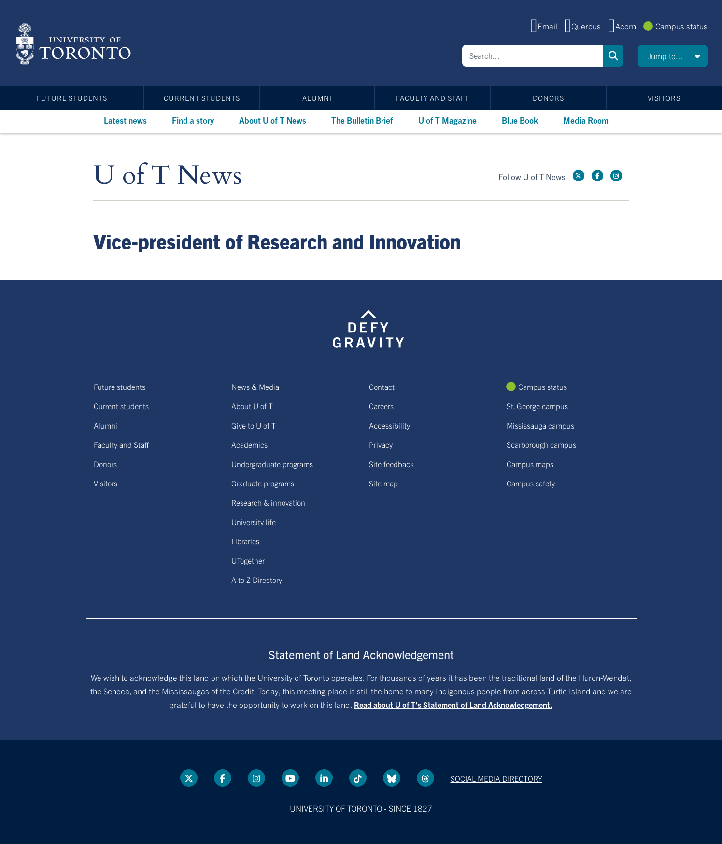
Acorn (625, 26)
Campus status (681, 26)
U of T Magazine (447, 120)
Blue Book (520, 120)
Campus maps (530, 464)
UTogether (248, 560)
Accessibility (389, 425)
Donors (548, 97)
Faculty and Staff (432, 97)
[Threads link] (425, 778)
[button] (673, 56)
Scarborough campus (541, 444)
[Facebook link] (597, 175)
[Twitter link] (578, 175)
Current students (202, 97)
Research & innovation (268, 502)
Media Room (586, 120)
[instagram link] (616, 175)
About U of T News (272, 120)
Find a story (193, 120)
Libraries (245, 541)
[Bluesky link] (391, 778)
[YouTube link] (290, 778)
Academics (249, 444)
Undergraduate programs (272, 464)
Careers (381, 406)
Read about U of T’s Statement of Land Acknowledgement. (453, 704)
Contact (382, 386)
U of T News (167, 176)
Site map (383, 483)
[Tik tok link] (358, 778)
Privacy (381, 444)
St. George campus (537, 406)
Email (547, 26)
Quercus (586, 26)
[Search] (532, 56)
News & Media (255, 386)
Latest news (125, 120)
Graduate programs (262, 483)
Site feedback (391, 464)
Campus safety (531, 483)
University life (253, 521)
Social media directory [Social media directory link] (496, 778)
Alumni (317, 97)
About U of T (252, 406)
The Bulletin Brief (362, 120)
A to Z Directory (256, 579)
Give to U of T (253, 425)
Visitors (664, 97)
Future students (72, 97)
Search (613, 56)
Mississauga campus (540, 425)
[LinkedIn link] (324, 778)
